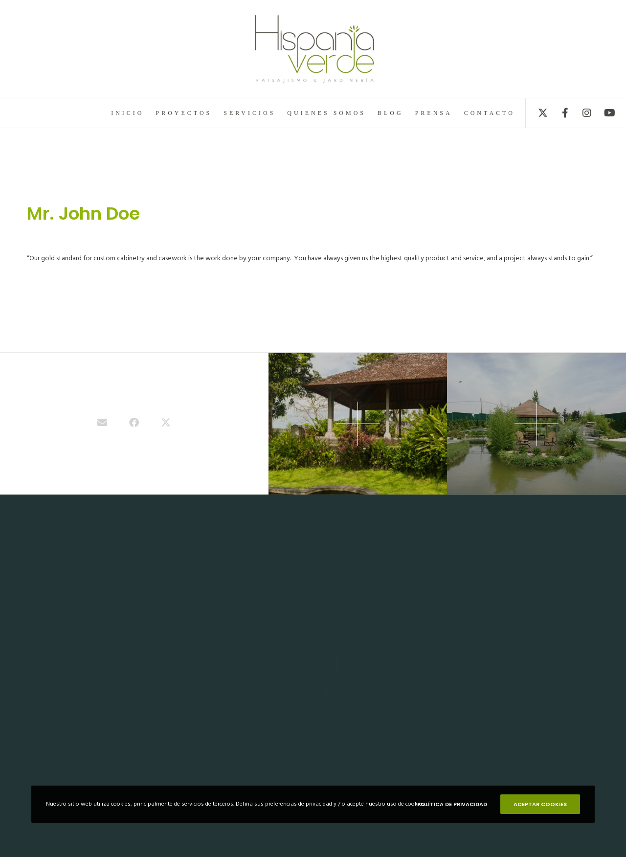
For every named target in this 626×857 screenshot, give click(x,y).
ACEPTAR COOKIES (540, 804)
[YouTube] (603, 113)
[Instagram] (581, 113)
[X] (537, 113)
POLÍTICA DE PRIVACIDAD (452, 804)
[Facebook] (559, 113)
